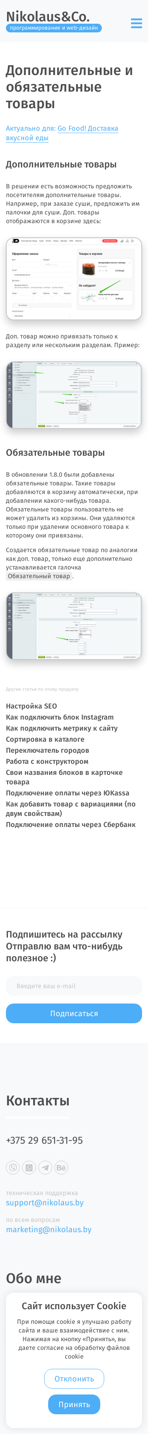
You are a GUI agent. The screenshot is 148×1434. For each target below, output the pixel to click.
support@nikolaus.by (45, 1202)
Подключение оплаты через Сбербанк (71, 824)
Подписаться (74, 1013)
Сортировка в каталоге (45, 739)
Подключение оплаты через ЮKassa (67, 793)
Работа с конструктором (47, 761)
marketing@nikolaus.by (49, 1229)
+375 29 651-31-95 (44, 1140)
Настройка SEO (31, 706)
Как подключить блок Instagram (60, 717)
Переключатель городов (47, 750)
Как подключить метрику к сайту (62, 728)
